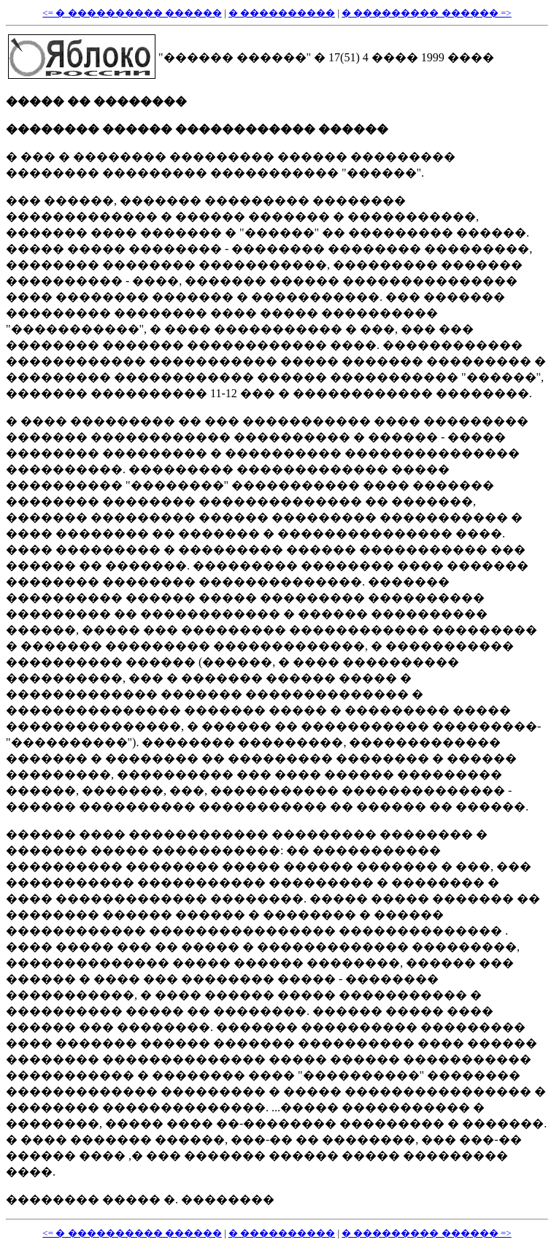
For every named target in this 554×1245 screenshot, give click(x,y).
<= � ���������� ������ (131, 12)
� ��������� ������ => (426, 12)
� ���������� (281, 12)
